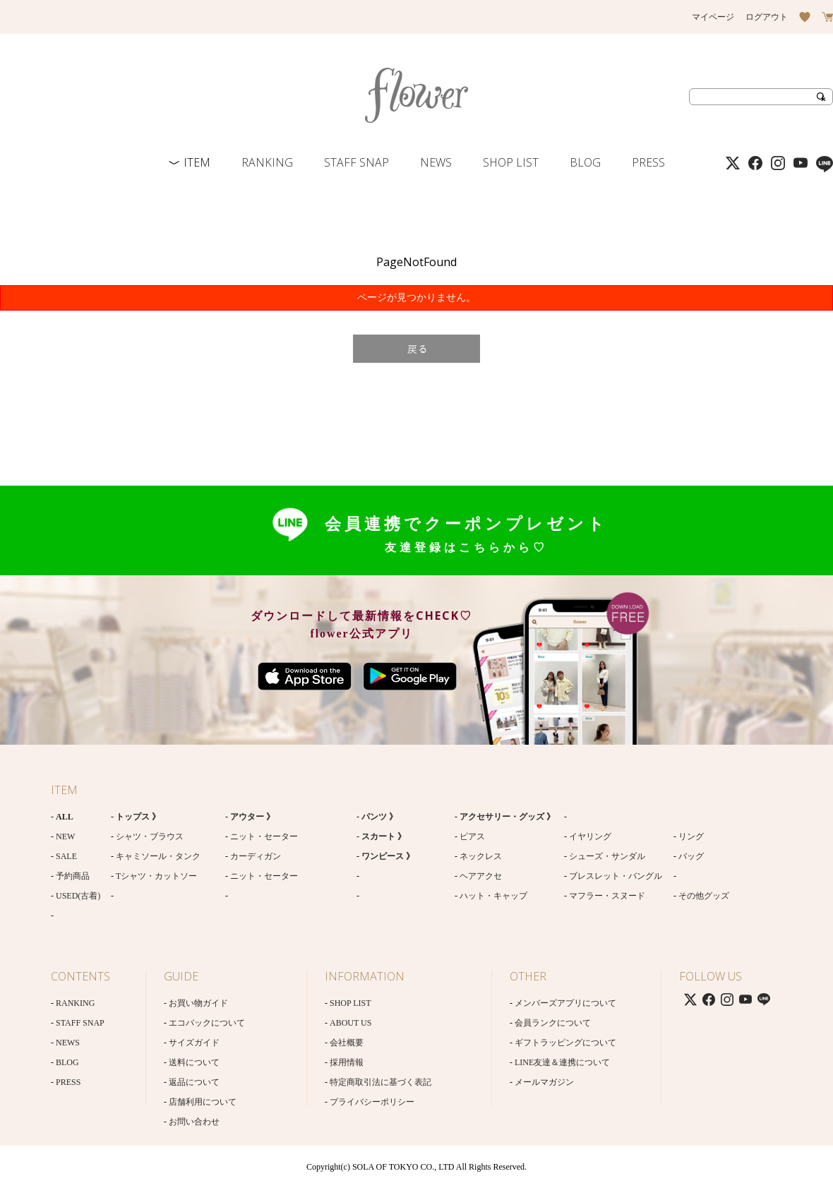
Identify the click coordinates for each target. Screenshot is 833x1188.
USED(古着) (78, 896)
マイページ (713, 17)
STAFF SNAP (356, 162)
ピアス (472, 836)
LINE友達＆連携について (562, 1062)
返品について (194, 1082)
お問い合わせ (194, 1122)
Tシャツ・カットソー (156, 876)
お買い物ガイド (198, 1003)
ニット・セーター (264, 836)
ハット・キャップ (493, 896)
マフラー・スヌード (607, 896)
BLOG (585, 162)
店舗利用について (202, 1102)
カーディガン (255, 856)
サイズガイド (194, 1043)
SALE (66, 856)
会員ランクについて (553, 1023)
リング (691, 836)
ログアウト (766, 17)
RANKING (267, 162)
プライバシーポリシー (372, 1102)
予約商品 (73, 876)
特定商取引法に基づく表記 (380, 1082)
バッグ (691, 856)
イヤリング (590, 836)
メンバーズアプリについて (565, 1003)
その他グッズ (703, 896)
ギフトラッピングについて (565, 1043)
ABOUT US (350, 1023)
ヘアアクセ (481, 876)
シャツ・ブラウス (150, 836)
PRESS (648, 162)
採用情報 (347, 1062)
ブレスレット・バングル (615, 876)
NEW (65, 836)
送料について (194, 1062)
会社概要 (347, 1043)
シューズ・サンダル (607, 856)
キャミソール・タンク (158, 856)
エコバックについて (207, 1023)
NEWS (436, 162)
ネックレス (481, 856)
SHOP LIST (511, 162)
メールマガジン (544, 1082)
